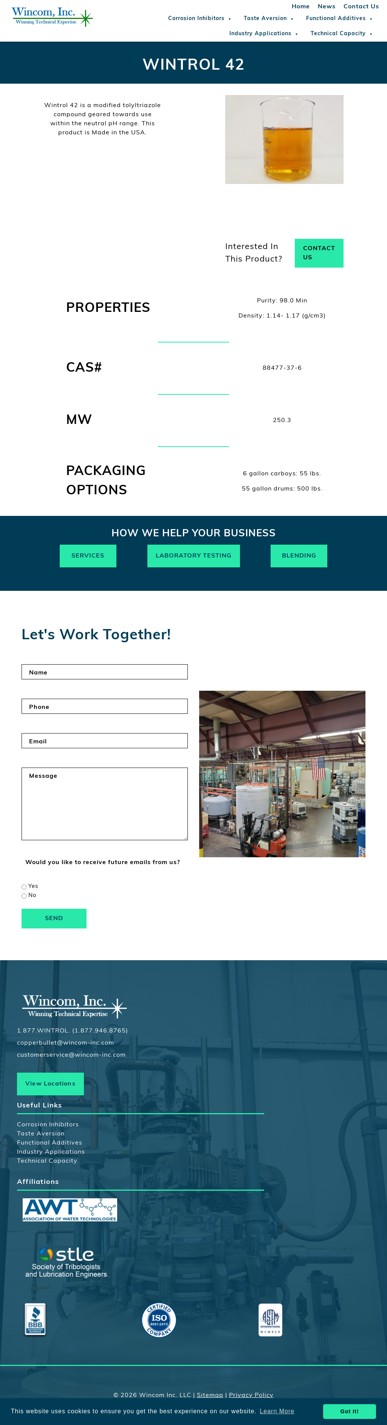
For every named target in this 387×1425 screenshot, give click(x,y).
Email (38, 742)
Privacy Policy (251, 1395)
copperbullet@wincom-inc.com (65, 1043)
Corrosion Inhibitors (200, 18)
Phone (39, 707)
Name (38, 673)
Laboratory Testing (194, 556)
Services (87, 556)
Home (301, 7)
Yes (33, 886)
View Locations (50, 1084)
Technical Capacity (342, 34)
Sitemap (210, 1395)
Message (43, 776)
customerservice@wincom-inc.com (71, 1055)
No (32, 896)
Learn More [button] (277, 1411)
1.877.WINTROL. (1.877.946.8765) (72, 1031)
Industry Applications (264, 34)
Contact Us (361, 7)
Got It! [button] (350, 1411)
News (327, 7)
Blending (299, 556)
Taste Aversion (269, 18)
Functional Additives (340, 18)
